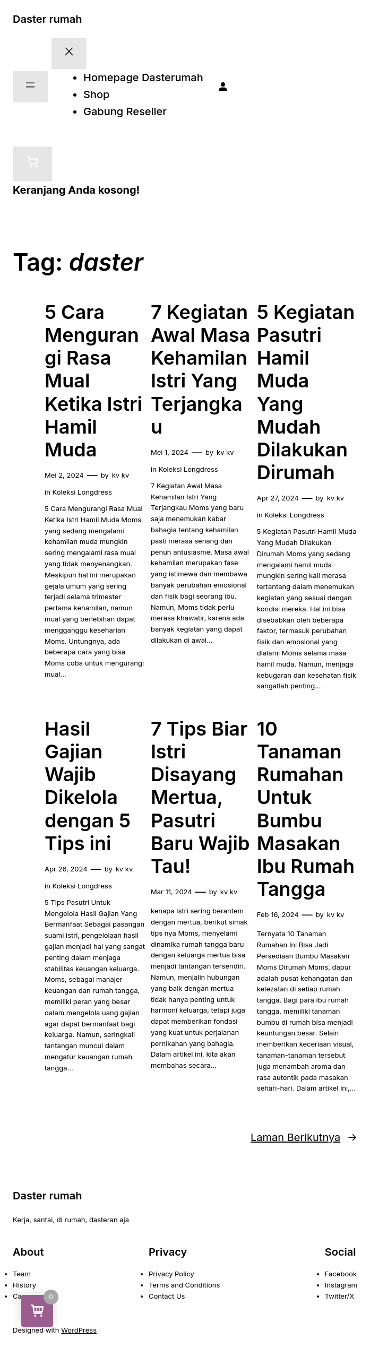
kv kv (121, 475)
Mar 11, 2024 (171, 891)
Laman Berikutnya (304, 1137)
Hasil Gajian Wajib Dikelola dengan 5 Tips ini (88, 786)
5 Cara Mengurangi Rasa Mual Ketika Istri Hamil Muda (93, 381)
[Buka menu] (30, 86)
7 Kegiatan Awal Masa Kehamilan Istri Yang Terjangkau (200, 369)
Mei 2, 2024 (64, 475)
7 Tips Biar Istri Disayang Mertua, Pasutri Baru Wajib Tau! (200, 798)
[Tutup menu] (69, 53)
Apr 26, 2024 (66, 869)
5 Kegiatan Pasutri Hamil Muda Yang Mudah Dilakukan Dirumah (306, 392)
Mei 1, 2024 (169, 452)
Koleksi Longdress (82, 492)
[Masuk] (223, 87)
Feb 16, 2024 (278, 914)
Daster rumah (47, 19)
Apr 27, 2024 (278, 498)
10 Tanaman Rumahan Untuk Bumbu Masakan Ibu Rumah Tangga (306, 809)
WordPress (79, 1330)
